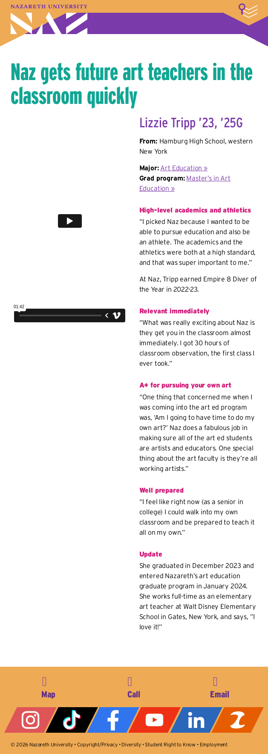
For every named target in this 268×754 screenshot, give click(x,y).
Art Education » (183, 168)
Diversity (131, 744)
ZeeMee (237, 720)
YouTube (154, 720)
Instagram (30, 720)
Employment (214, 744)
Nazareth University (49, 19)
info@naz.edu (219, 686)
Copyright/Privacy (97, 744)
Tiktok (71, 720)
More (248, 10)
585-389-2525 (134, 686)
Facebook (113, 720)
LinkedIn (196, 720)
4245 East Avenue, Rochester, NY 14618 (48, 686)
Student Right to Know (170, 744)
